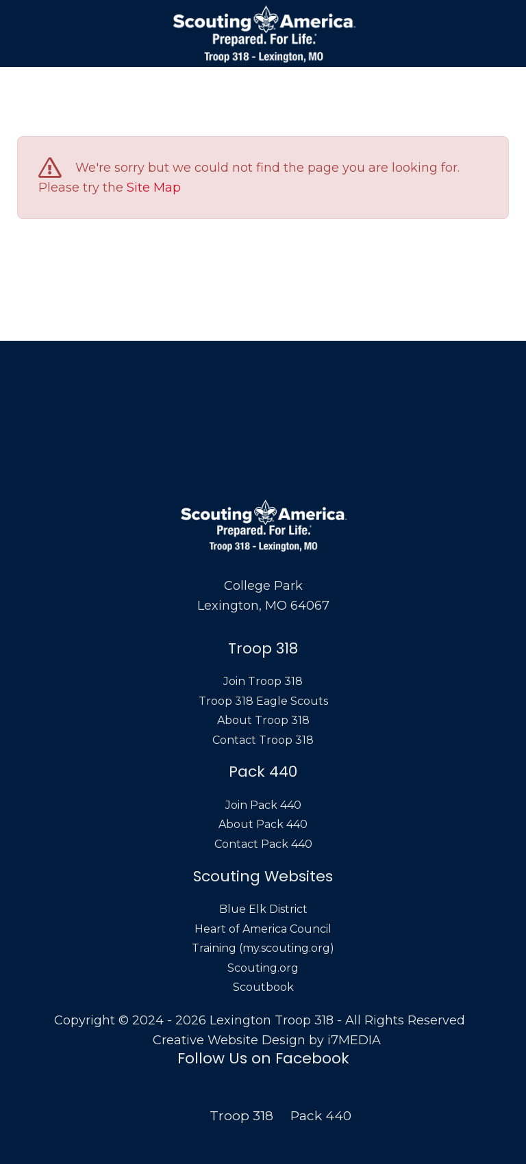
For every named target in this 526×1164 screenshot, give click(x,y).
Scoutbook (263, 987)
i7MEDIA (354, 1040)
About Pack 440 (263, 824)
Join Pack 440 (263, 805)
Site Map (154, 187)
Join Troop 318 (263, 681)
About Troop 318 (263, 720)
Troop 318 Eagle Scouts (263, 701)
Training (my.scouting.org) (263, 948)
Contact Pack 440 (263, 844)
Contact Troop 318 (263, 740)
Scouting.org (263, 967)
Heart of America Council (263, 928)
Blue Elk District (263, 909)
